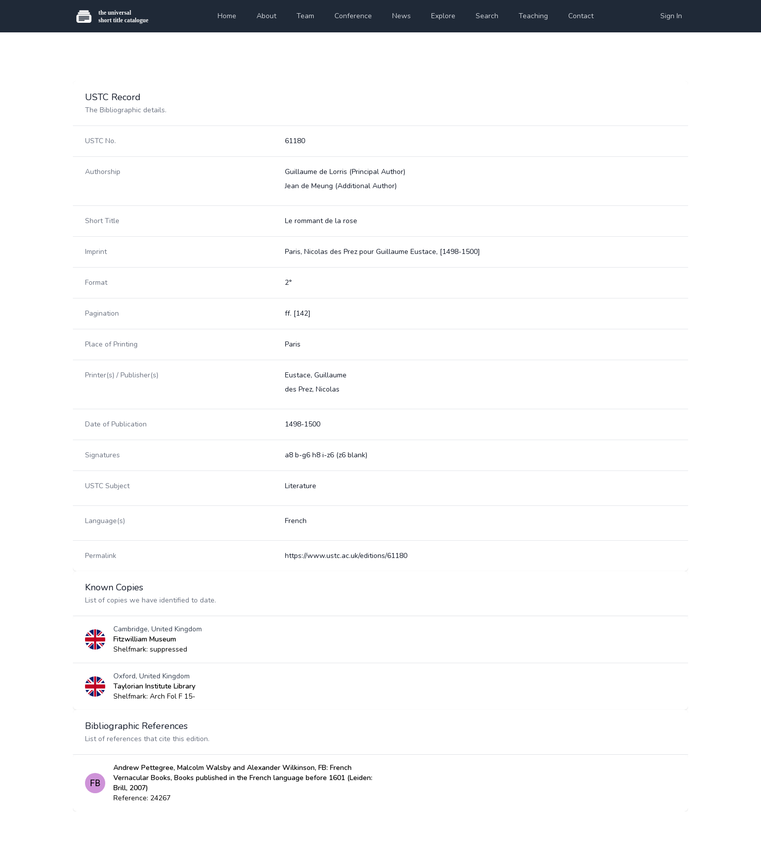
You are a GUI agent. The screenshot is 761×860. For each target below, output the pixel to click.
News (401, 16)
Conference (353, 16)
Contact (581, 16)
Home (227, 16)
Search (487, 16)
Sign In (671, 16)
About (266, 16)
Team (305, 16)
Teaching (533, 16)
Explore (443, 16)
